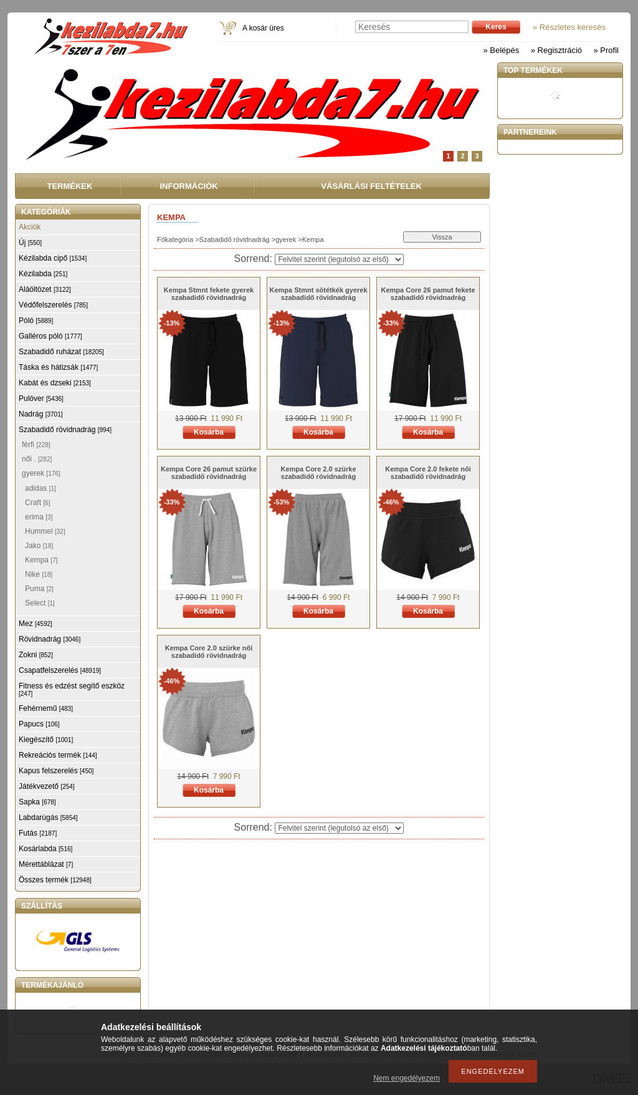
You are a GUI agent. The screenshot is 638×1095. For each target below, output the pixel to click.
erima (38, 517)
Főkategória (175, 239)
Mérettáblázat (46, 864)
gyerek (285, 239)
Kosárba (209, 432)
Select (40, 603)
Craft (37, 502)
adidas (40, 488)
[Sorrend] (339, 259)
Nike (38, 574)
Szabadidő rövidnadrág (234, 239)
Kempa (41, 560)
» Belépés (501, 50)
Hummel (45, 531)
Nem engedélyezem (406, 1078)
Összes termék (55, 880)
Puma (39, 588)
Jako (39, 545)
